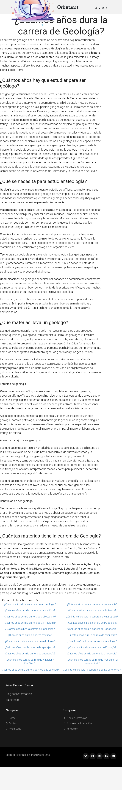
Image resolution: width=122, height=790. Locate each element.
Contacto (12, 723)
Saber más (12, 699)
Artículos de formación (77, 723)
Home (11, 718)
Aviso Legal (14, 728)
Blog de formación (75, 718)
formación (70, 728)
